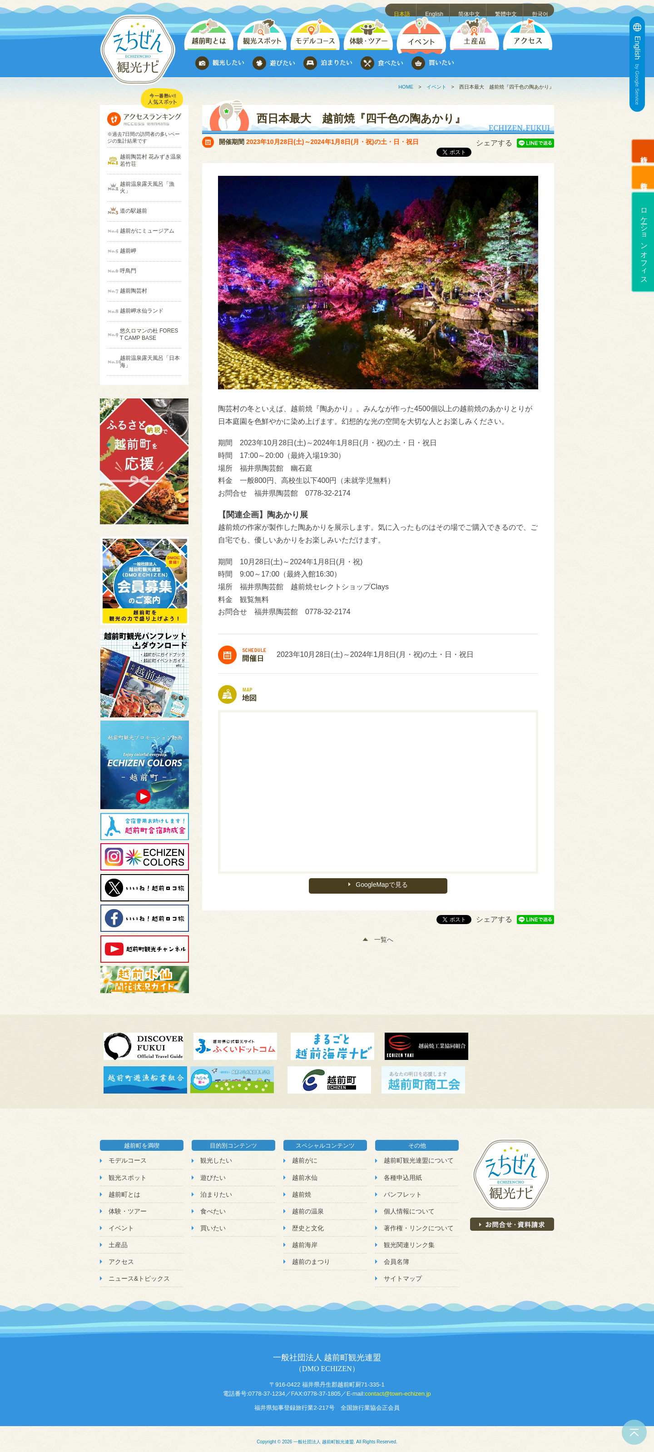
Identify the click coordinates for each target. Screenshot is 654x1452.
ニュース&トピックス (139, 1272)
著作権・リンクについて (419, 1221)
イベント (436, 87)
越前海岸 (304, 1238)
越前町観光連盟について (419, 1154)
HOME (405, 87)
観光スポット (128, 1171)
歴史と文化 (308, 1221)
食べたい (213, 1204)
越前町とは (124, 1188)
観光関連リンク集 (409, 1238)
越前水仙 (304, 1171)
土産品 (118, 1238)
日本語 (403, 9)
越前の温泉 (308, 1204)
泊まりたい (216, 1188)
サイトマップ (403, 1272)
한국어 (540, 9)
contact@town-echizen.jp (398, 1387)
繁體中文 (507, 9)
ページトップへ (634, 1432)
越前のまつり (311, 1255)
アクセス (121, 1255)
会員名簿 (396, 1255)
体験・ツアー (128, 1204)
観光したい (216, 1154)
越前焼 (301, 1188)
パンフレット (403, 1188)
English (436, 9)
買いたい (213, 1221)
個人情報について (409, 1204)
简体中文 (471, 9)
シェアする (494, 143)
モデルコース (128, 1154)
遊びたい (213, 1171)
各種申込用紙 (403, 1171)
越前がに (304, 1154)
